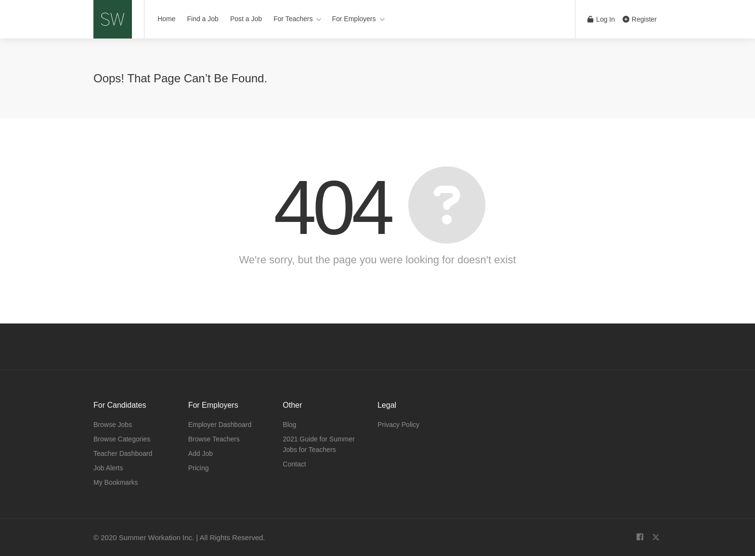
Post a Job (246, 19)
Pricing (198, 468)
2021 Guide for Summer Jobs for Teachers (318, 444)
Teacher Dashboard (122, 453)
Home (166, 19)
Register (640, 19)
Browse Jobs (112, 424)
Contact (294, 464)
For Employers (354, 19)
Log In (601, 19)
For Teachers (292, 19)
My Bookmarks (115, 482)
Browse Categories (121, 439)
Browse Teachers (214, 439)
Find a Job (203, 19)
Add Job (200, 453)
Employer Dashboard (220, 424)
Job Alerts (108, 468)
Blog (289, 424)
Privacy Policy (398, 424)
